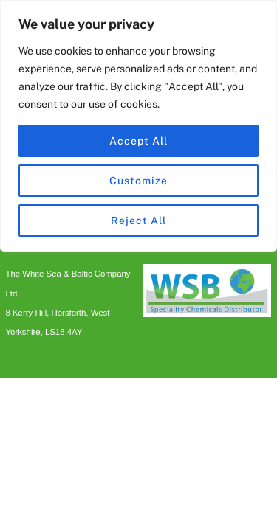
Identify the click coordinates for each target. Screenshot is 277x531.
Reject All (138, 220)
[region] (138, 126)
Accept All (138, 141)
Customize (138, 181)
